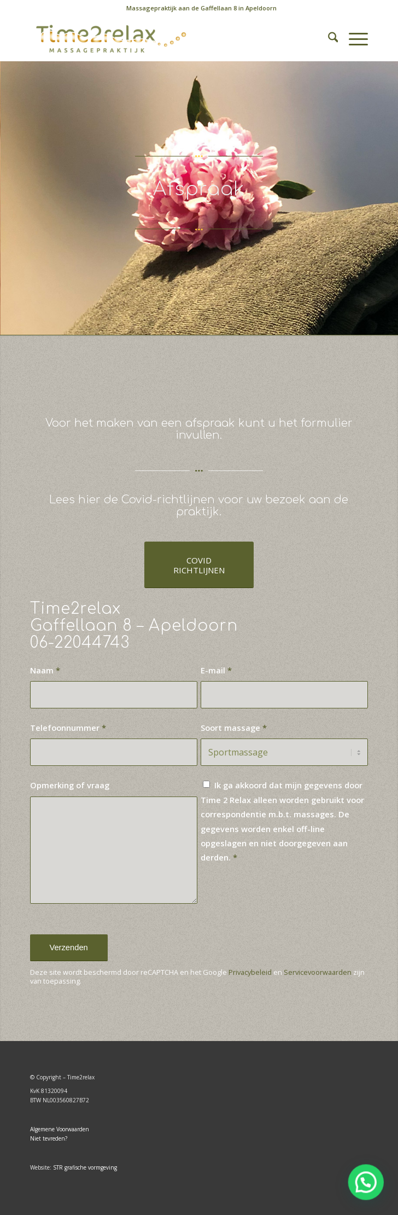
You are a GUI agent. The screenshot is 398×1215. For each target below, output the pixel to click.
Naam (45, 670)
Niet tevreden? (48, 1138)
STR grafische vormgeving (85, 1167)
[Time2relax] (165, 39)
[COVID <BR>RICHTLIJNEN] (199, 565)
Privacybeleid (250, 972)
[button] (367, 1185)
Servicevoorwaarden (318, 972)
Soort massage (234, 727)
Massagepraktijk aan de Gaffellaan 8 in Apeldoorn (201, 8)
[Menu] (353, 39)
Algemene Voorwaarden (59, 1129)
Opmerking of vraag (69, 785)
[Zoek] (327, 39)
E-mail (216, 670)
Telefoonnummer (68, 727)
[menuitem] (201, 8)
